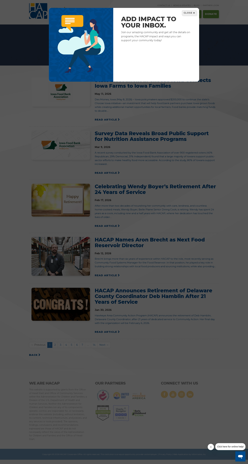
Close (189, 13)
